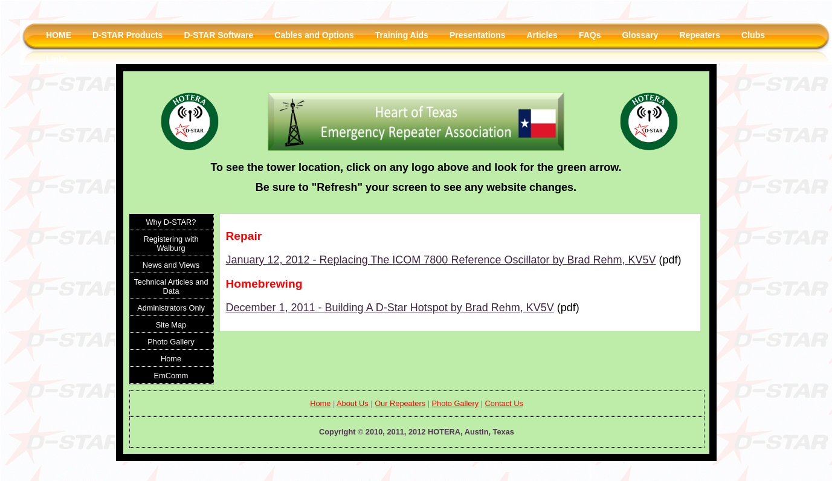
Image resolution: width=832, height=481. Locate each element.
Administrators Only (171, 307)
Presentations (478, 35)
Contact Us (504, 403)
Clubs (753, 35)
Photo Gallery (171, 341)
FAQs (590, 35)
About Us (353, 403)
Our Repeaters (400, 403)
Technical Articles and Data (171, 286)
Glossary (640, 35)
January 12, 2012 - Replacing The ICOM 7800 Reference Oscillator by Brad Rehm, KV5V (441, 260)
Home (171, 358)
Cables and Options (313, 35)
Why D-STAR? (171, 222)
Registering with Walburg (170, 243)
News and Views (171, 265)
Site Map (171, 324)
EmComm (171, 375)
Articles (542, 35)
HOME (58, 35)
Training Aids (401, 35)
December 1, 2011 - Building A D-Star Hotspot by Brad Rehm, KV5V (390, 308)
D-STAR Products (127, 35)
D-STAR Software (218, 35)
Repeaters (699, 35)
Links (57, 59)
